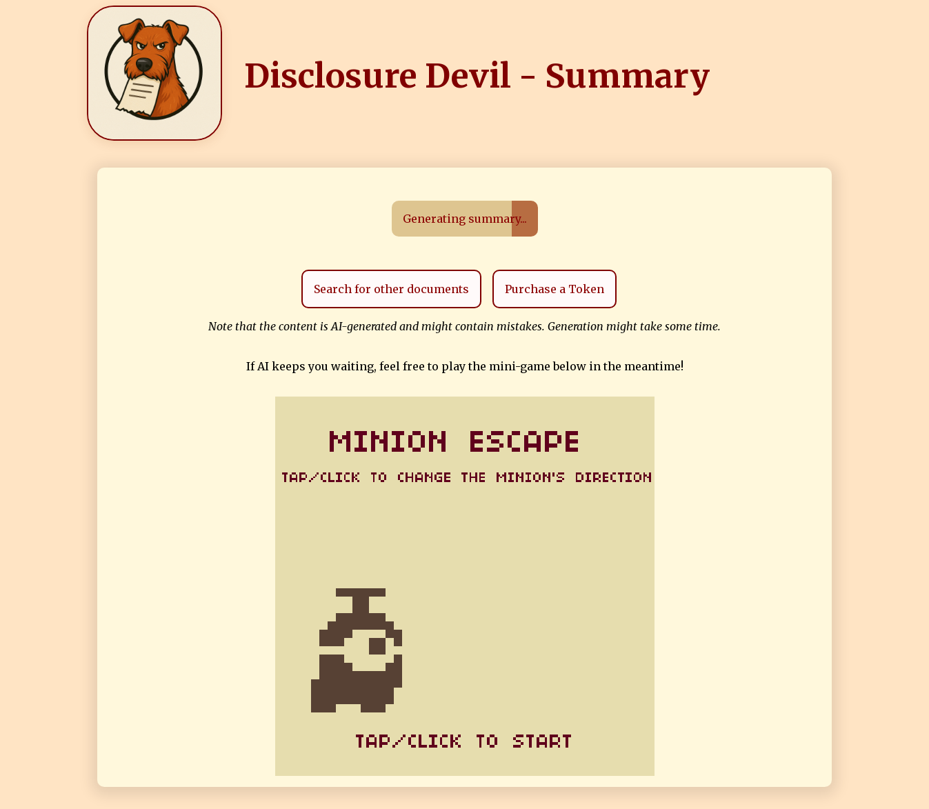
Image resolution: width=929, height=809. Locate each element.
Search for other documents (391, 289)
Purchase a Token (554, 289)
